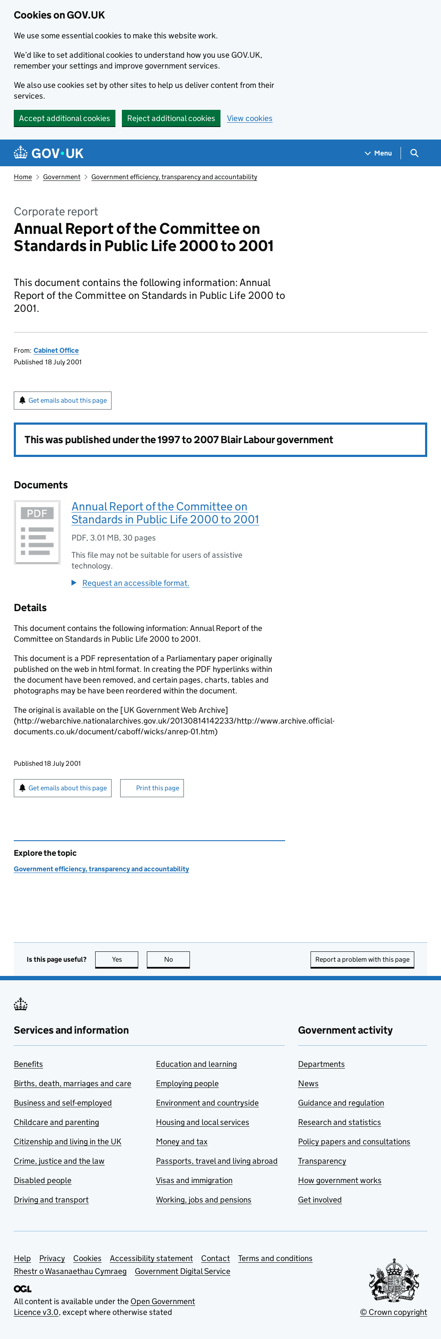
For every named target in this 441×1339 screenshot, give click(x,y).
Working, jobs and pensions (204, 1200)
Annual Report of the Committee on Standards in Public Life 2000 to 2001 (165, 512)
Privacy (52, 1258)
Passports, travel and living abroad (217, 1161)
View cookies (250, 118)
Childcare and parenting (56, 1122)
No (177, 959)
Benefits (28, 1064)
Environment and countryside (207, 1103)
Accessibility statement (151, 1258)
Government (62, 177)
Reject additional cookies (171, 118)
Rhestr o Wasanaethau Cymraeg (70, 1271)
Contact (215, 1258)
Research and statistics (339, 1122)
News (308, 1083)
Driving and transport (51, 1200)
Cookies (87, 1258)
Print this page (157, 788)
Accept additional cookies (64, 118)
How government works (340, 1180)
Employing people (187, 1083)
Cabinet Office (56, 350)
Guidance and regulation (341, 1103)
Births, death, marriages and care (72, 1083)
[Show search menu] (414, 153)
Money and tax (182, 1141)
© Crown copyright (393, 1312)
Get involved (320, 1200)
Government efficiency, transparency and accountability (174, 177)
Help (22, 1258)
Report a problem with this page (362, 959)
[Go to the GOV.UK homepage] (49, 153)
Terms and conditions (275, 1258)
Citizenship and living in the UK (67, 1141)
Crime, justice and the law (59, 1161)
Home (23, 177)
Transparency (322, 1161)
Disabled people (42, 1180)
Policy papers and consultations (354, 1141)
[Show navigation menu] (378, 153)
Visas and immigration (194, 1180)
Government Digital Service (182, 1271)
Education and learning (196, 1064)
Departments (321, 1064)
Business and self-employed (63, 1103)
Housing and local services (202, 1122)
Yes (125, 959)
